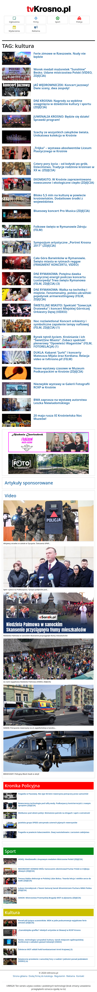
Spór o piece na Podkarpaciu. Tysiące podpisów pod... (25, 589)
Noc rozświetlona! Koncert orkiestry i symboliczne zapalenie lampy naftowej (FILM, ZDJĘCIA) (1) (61, 324)
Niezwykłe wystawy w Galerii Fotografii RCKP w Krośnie (62, 385)
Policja (79, 20)
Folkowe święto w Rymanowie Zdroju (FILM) (60, 228)
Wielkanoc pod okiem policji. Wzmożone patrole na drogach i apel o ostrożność (54, 813)
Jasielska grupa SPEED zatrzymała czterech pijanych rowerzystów (47, 822)
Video (10, 495)
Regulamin (59, 976)
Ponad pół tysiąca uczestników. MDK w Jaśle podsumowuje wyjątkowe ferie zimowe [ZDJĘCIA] (52, 921)
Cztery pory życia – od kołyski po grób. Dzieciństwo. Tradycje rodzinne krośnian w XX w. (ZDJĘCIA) (64, 167)
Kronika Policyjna (22, 786)
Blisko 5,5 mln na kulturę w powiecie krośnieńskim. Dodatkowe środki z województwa (60, 198)
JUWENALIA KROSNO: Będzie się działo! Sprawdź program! (61, 118)
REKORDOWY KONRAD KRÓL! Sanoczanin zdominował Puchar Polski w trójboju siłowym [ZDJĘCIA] (53, 870)
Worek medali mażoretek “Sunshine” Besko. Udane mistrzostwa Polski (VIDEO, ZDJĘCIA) (63, 72)
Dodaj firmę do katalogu (41, 976)
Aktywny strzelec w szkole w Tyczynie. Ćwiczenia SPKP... (26, 543)
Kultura (12, 912)
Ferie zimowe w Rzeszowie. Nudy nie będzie (60, 55)
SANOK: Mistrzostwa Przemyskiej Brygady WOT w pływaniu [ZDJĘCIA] (49, 897)
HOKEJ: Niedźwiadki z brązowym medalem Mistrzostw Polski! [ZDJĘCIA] (50, 859)
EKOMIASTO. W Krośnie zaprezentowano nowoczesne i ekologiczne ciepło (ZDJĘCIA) (64, 180)
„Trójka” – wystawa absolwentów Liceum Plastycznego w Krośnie (62, 149)
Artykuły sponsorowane (29, 483)
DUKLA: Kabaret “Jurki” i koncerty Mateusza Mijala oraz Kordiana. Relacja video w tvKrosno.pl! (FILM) (61, 355)
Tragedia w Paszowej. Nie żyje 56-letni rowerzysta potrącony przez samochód (53, 794)
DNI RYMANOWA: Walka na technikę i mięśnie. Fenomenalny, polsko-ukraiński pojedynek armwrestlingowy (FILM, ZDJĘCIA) (62, 294)
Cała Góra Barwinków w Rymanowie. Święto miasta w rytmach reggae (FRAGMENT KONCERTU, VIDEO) (60, 261)
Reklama (36, 29)
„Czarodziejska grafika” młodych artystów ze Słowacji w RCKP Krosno (49, 930)
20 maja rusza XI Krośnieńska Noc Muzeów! (58, 417)
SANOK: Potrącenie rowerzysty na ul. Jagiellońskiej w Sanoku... (29, 728)
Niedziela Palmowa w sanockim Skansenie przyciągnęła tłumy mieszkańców (35, 635)
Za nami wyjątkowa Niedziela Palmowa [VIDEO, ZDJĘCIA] (27, 682)
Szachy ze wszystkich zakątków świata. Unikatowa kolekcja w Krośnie (61, 133)
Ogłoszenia (14, 20)
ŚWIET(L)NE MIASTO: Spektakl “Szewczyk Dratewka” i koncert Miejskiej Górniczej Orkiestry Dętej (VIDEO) (62, 308)
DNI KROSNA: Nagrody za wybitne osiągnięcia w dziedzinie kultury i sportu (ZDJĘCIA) (62, 104)
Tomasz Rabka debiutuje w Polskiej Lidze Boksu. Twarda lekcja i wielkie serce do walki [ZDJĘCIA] (54, 879)
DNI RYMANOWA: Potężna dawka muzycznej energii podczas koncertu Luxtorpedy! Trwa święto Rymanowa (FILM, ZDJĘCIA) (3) (60, 278)
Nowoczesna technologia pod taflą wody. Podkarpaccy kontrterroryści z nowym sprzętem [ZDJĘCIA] (54, 804)
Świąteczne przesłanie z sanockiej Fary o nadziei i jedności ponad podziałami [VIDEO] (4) (53, 960)
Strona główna (20, 976)
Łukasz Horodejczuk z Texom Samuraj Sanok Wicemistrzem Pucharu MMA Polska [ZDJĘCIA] (55, 889)
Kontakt (80, 976)
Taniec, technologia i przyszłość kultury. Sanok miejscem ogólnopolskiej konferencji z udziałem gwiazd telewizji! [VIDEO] (50, 940)
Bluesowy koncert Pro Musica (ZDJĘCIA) (62, 211)
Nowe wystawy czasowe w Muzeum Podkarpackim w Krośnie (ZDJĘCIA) (59, 369)
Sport (57, 20)
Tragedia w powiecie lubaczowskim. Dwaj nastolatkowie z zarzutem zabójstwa (53, 832)
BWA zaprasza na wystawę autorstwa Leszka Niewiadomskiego (60, 401)
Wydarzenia (14, 29)
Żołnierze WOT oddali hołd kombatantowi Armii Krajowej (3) (45, 949)
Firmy (36, 20)
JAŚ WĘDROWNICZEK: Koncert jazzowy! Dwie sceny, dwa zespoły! (61, 86)
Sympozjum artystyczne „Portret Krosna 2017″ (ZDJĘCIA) (62, 243)
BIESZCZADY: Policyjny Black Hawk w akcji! (21, 774)
